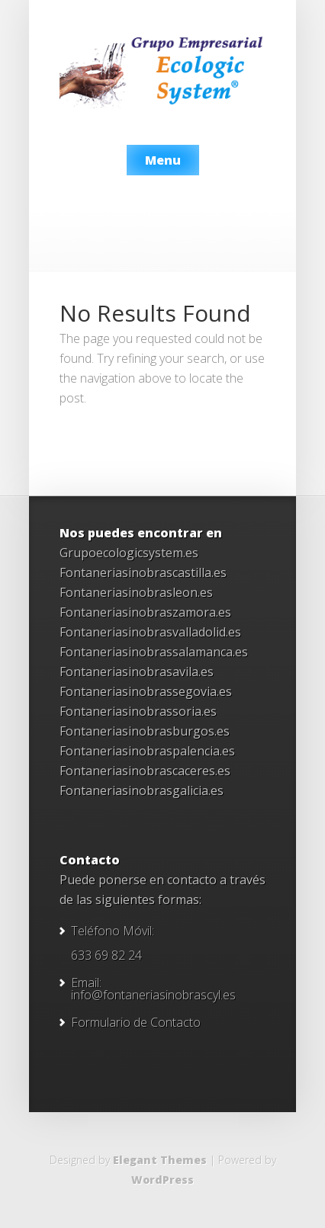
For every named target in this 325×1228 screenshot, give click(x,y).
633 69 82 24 (106, 955)
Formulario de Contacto (136, 1022)
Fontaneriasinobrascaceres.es (145, 770)
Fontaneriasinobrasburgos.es (145, 731)
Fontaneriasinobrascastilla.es (143, 572)
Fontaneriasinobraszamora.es (145, 612)
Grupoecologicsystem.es (129, 552)
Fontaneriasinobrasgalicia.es (142, 790)
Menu (163, 160)
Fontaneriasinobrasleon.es (136, 592)
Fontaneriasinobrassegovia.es (146, 691)
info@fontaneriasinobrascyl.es (153, 994)
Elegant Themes (160, 1160)
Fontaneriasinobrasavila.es (137, 671)
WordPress (162, 1179)
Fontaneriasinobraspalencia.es (147, 750)
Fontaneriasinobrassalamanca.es (154, 651)
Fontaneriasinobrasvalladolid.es (150, 632)
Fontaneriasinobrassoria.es (138, 711)
